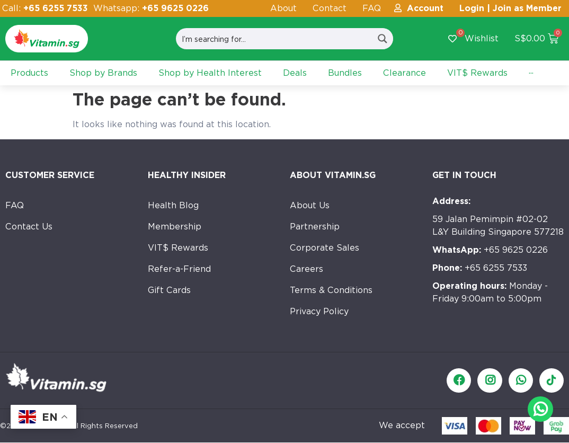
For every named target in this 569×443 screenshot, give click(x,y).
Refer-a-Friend (179, 269)
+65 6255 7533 (479, 268)
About (283, 8)
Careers (306, 269)
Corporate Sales (324, 248)
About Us (310, 205)
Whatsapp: (151, 8)
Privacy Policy (319, 311)
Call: (45, 8)
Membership (174, 226)
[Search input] (274, 39)
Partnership (315, 226)
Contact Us (28, 226)
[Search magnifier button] (382, 38)
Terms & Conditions (331, 290)
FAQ (371, 8)
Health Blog (173, 205)
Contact (329, 8)
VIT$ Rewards (178, 248)
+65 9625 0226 (490, 250)
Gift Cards (169, 290)
